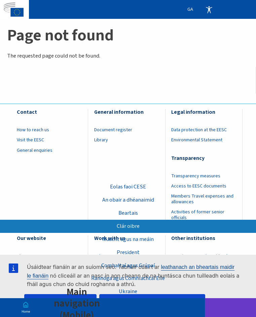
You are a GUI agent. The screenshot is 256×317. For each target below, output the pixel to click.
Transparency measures (195, 176)
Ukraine (128, 291)
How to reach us (33, 130)
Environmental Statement (196, 140)
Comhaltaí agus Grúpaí (128, 265)
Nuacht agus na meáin (128, 239)
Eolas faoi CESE (128, 187)
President (128, 252)
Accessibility (208, 9)
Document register (113, 130)
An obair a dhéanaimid (128, 200)
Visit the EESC (30, 140)
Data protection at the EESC (199, 130)
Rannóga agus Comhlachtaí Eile (128, 278)
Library (101, 140)
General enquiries (34, 150)
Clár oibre (128, 226)
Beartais (128, 213)
